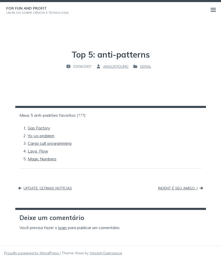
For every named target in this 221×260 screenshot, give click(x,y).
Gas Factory (39, 128)
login (62, 227)
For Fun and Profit (26, 8)
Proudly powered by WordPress (32, 253)
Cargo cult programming (50, 143)
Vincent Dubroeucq (106, 253)
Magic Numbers (42, 158)
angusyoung (116, 66)
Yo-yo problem (41, 135)
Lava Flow (38, 151)
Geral (145, 66)
